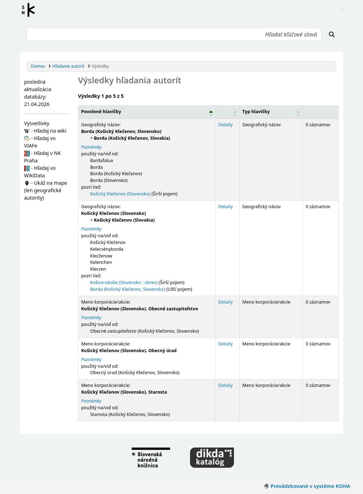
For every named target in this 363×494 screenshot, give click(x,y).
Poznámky (91, 147)
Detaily (225, 125)
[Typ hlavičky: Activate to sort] (271, 112)
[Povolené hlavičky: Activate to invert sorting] (146, 112)
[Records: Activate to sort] (321, 112)
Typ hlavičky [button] (256, 112)
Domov (38, 66)
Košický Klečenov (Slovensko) (120, 194)
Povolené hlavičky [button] (101, 112)
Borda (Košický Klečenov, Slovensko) (127, 289)
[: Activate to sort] (227, 112)
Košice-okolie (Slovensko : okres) (123, 282)
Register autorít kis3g (30, 10)
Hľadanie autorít (68, 66)
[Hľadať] (331, 34)
